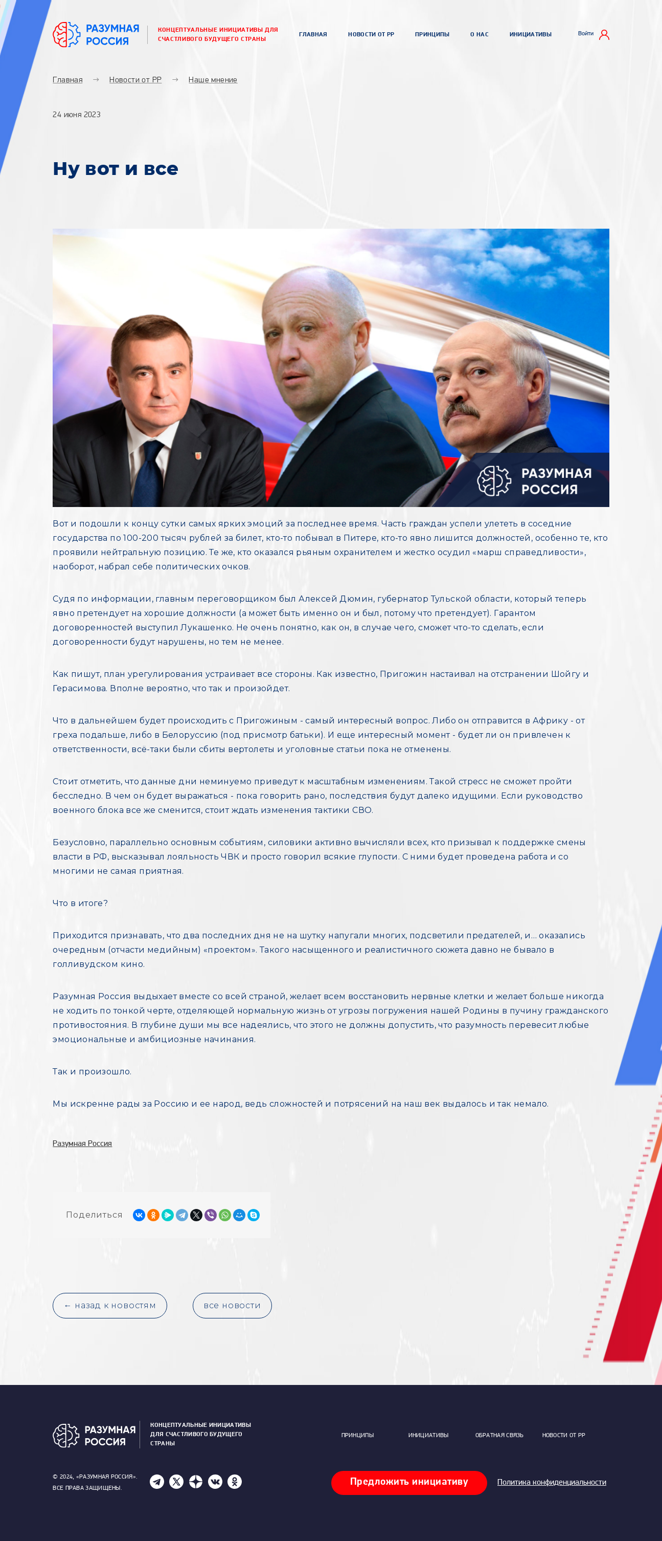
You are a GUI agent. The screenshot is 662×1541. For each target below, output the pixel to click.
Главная (313, 35)
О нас (479, 35)
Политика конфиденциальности (551, 1483)
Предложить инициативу (409, 1482)
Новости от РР (371, 35)
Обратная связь (499, 1436)
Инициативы (531, 35)
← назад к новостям (109, 1305)
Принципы (432, 35)
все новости (232, 1305)
